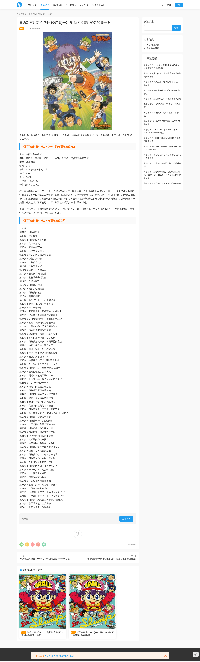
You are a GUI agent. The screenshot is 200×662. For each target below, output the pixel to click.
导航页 (84, 5)
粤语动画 (44, 5)
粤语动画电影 (27, 577)
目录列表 (69, 5)
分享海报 (131, 544)
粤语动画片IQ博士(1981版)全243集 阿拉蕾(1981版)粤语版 (44, 559)
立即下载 (126, 519)
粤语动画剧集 (35, 28)
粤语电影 (57, 5)
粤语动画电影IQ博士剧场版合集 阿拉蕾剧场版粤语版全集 (111, 559)
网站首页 (32, 5)
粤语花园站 (98, 5)
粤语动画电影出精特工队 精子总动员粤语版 (162, 99)
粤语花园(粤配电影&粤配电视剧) (59, 656)
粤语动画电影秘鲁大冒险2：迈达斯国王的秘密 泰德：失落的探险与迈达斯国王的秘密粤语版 (162, 175)
